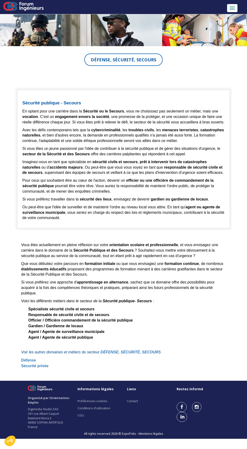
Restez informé (190, 389)
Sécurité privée (34, 366)
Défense (28, 360)
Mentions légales (151, 433)
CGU (80, 415)
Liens (131, 389)
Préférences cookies (92, 401)
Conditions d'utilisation (93, 408)
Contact (132, 401)
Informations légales (95, 389)
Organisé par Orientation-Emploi (49, 400)
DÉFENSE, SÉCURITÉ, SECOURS (131, 352)
